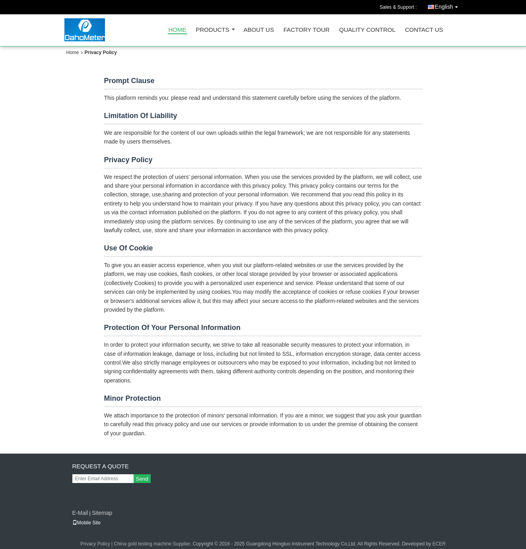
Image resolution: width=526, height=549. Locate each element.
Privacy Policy (95, 544)
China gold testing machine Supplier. (153, 544)
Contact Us (424, 30)
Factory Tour (306, 30)
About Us (259, 30)
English (448, 5)
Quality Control (367, 30)
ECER (439, 544)
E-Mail (80, 513)
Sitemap (102, 513)
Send (142, 479)
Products (212, 30)
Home (177, 30)
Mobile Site (86, 523)
